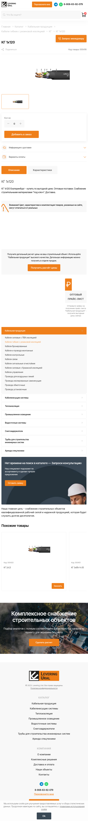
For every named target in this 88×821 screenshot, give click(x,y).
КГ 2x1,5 (7, 570)
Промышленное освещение (18, 415)
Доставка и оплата (44, 770)
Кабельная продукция (15, 331)
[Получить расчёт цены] (44, 268)
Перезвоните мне (44, 799)
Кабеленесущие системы (17, 398)
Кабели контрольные (14, 355)
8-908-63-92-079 (73, 4)
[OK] (44, 815)
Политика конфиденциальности (43, 694)
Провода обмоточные (15, 386)
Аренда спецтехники (14, 451)
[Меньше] (8, 124)
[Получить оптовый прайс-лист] (76, 298)
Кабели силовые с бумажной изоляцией (23, 368)
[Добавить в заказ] (21, 135)
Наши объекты (44, 775)
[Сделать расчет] (44, 648)
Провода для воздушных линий (19, 377)
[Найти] (4, 15)
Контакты (44, 780)
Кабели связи (11, 360)
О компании (44, 760)
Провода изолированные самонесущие (23, 381)
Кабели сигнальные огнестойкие (20, 364)
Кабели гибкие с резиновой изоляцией (23, 342)
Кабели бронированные (16, 347)
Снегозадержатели (14, 432)
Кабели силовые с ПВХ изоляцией (20, 338)
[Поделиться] (9, 50)
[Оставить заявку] (15, 484)
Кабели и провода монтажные (19, 351)
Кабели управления (14, 373)
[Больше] (20, 124)
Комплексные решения (44, 765)
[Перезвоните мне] (42, 5)
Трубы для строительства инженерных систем (17, 441)
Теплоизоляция (12, 407)
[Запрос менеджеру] (71, 39)
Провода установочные (16, 390)
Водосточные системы (15, 423)
